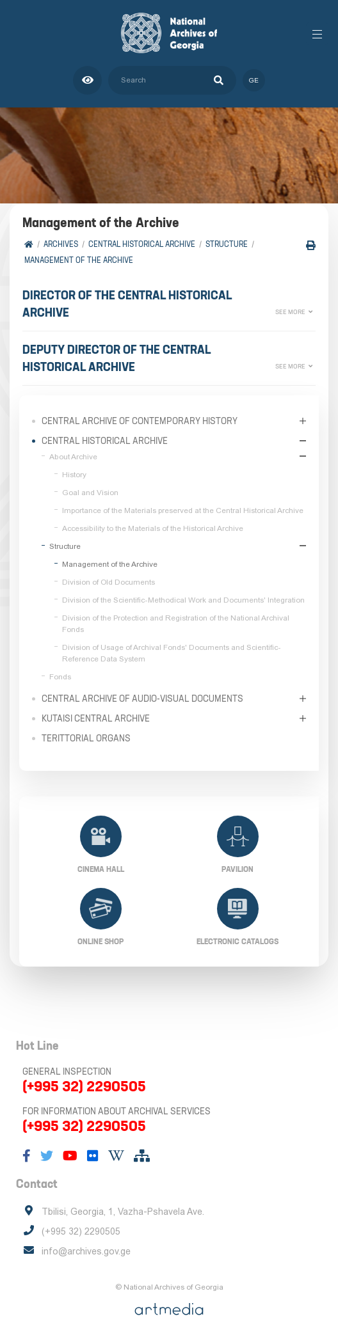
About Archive (73, 456)
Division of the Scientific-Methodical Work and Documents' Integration (183, 600)
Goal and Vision (90, 492)
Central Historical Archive (141, 244)
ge (254, 80)
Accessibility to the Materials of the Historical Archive (152, 528)
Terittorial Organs (86, 738)
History (74, 474)
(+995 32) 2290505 (84, 1086)
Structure (226, 244)
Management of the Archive (78, 260)
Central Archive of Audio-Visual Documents (142, 698)
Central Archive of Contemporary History (139, 421)
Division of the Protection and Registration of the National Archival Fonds (175, 623)
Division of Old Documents (108, 582)
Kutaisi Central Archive (96, 718)
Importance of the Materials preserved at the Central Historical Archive (182, 510)
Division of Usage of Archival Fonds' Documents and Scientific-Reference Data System (171, 653)
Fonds (60, 676)
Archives (61, 244)
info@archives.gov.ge (86, 1251)
